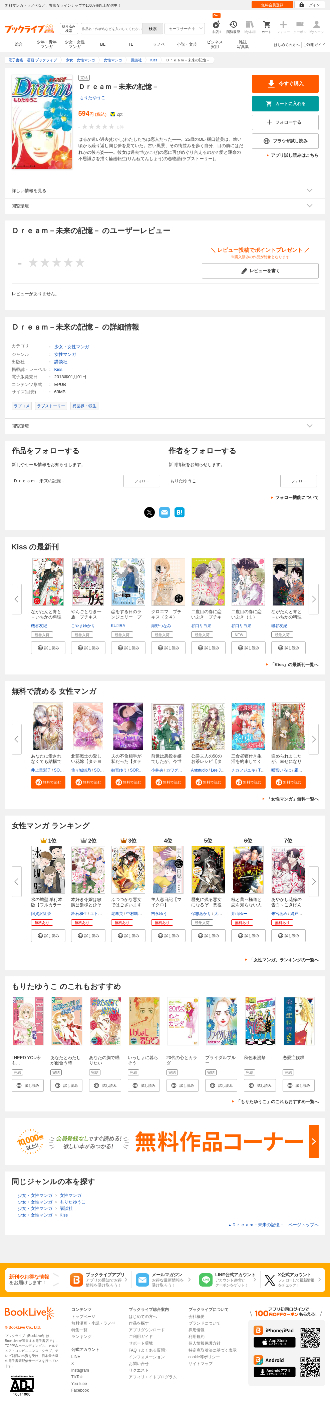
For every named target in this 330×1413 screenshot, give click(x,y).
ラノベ (159, 44)
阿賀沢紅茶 (41, 913)
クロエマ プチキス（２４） (166, 614)
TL (130, 44)
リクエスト (139, 1370)
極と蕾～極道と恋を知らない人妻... (246, 905)
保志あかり (201, 913)
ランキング (81, 1336)
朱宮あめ (279, 913)
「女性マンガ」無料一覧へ (293, 799)
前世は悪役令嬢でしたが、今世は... (166, 761)
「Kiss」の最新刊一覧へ (294, 664)
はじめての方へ (287, 45)
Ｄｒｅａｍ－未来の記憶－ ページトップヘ (273, 1224)
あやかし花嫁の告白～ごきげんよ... (286, 905)
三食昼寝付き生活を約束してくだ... (246, 761)
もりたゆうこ (92, 97)
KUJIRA (118, 625)
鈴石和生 (79, 913)
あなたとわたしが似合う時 (65, 1060)
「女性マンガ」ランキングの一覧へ (284, 959)
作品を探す (139, 1323)
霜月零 (300, 770)
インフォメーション (147, 1357)
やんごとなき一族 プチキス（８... (86, 617)
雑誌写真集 (243, 44)
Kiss (58, 369)
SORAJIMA (64, 770)
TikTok (77, 1377)
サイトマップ (201, 1363)
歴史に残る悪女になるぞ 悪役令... (206, 905)
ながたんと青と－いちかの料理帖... (46, 617)
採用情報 (197, 1330)
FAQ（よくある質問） (149, 1350)
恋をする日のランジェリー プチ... (126, 617)
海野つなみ (161, 625)
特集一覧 (79, 1330)
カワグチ (174, 770)
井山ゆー (239, 913)
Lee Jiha (218, 770)
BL (102, 44)
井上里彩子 (41, 770)
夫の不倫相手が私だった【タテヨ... (126, 761)
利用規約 (197, 1336)
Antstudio (199, 770)
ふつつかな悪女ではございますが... (126, 905)
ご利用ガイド (314, 45)
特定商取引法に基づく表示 (213, 1350)
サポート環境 (141, 1343)
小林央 (157, 770)
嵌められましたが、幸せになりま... (286, 761)
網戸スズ (298, 913)
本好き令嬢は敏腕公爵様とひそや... (86, 905)
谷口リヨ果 (201, 625)
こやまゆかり (83, 625)
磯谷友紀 (39, 625)
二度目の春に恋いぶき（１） (246, 614)
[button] (48, 647)
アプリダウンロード (147, 1330)
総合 (19, 44)
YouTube (79, 1383)
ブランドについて (205, 1323)
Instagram (80, 1370)
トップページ (83, 1316)
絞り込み (68, 28)
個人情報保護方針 (205, 1343)
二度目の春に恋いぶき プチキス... (206, 617)
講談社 (60, 361)
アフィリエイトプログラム (153, 1377)
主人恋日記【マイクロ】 (166, 902)
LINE (75, 1356)
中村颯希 (134, 913)
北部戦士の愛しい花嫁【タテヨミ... (86, 761)
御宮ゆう (119, 770)
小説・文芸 (187, 44)
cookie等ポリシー (204, 1357)
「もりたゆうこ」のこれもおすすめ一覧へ (277, 1101)
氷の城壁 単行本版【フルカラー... (48, 902)
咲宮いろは (281, 770)
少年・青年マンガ (47, 44)
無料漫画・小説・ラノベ (93, 1323)
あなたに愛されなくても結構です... (46, 761)
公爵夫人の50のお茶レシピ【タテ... (206, 761)
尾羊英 (117, 913)
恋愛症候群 (293, 1057)
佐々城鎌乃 (81, 770)
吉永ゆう (159, 913)
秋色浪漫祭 (255, 1057)
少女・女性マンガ (75, 44)
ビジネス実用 (215, 44)
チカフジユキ (243, 770)
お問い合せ (139, 1363)
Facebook (80, 1390)
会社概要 (197, 1316)
